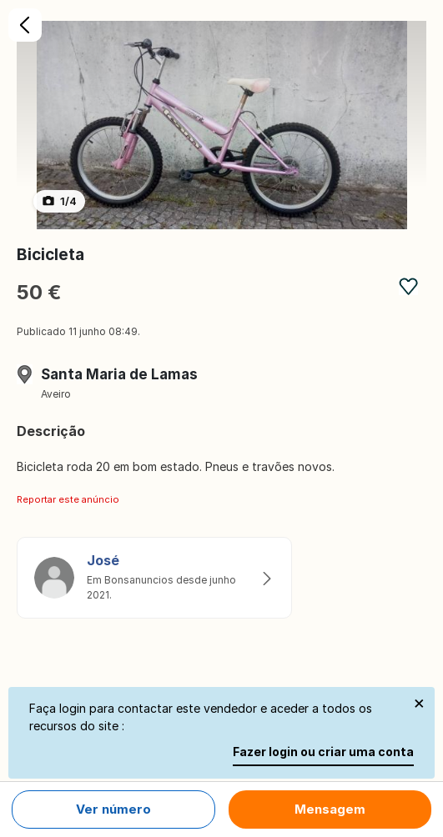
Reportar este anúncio (68, 499)
